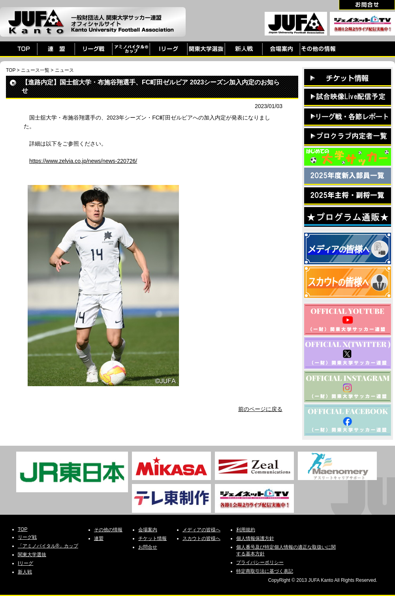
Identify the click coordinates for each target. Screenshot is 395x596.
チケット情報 (152, 538)
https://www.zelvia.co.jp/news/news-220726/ (83, 161)
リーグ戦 (27, 537)
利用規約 (245, 529)
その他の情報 (108, 529)
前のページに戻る (260, 409)
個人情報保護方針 (255, 538)
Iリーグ (25, 563)
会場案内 (147, 529)
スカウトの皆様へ (201, 538)
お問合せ (147, 547)
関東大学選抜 (32, 554)
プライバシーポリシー (260, 562)
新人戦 (25, 572)
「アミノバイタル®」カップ (48, 546)
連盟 (98, 538)
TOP (10, 70)
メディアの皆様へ (201, 529)
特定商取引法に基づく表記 (264, 571)
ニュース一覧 (35, 70)
